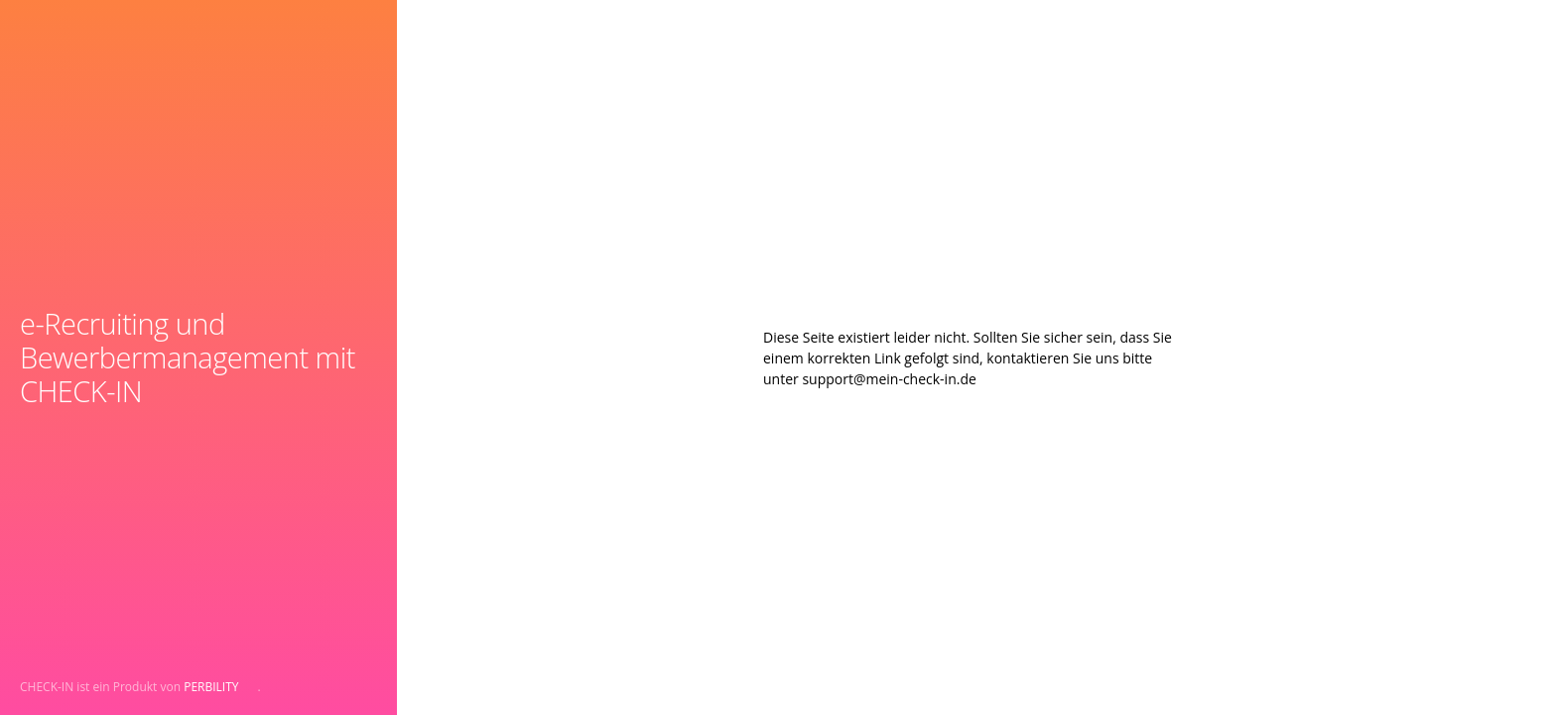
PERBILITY (211, 686)
